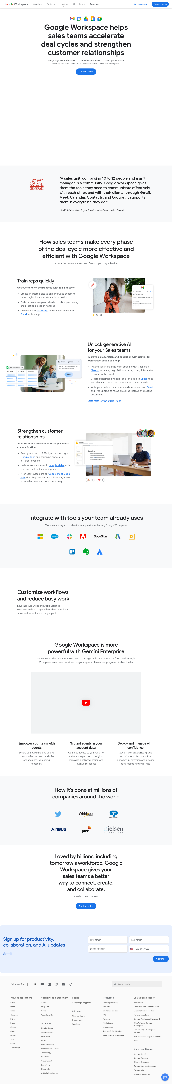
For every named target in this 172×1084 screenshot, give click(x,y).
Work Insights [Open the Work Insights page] (47, 1015)
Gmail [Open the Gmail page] (12, 1003)
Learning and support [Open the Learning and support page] (144, 998)
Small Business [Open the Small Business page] (47, 1032)
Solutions (37, 4)
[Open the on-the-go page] (42, 310)
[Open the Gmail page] (23, 314)
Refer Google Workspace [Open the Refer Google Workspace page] (113, 1035)
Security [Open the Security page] (106, 1007)
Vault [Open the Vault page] (43, 1011)
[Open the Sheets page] (95, 370)
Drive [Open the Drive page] (12, 1019)
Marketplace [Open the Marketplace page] (108, 1023)
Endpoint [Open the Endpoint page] (45, 1007)
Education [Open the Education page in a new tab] (45, 1065)
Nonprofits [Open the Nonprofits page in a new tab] (45, 1069)
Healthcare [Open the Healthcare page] (45, 1057)
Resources (94, 4)
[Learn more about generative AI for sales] (95, 401)
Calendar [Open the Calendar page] (14, 1015)
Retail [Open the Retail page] (43, 1040)
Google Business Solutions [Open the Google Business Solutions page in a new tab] (145, 1066)
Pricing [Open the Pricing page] (82, 4)
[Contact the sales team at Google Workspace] (160, 4)
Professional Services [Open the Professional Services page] (50, 1049)
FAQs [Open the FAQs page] (105, 1015)
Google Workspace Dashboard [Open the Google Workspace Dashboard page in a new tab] (147, 1019)
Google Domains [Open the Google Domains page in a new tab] (141, 1058)
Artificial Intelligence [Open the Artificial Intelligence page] (49, 1073)
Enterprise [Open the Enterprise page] (45, 1036)
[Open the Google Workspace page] (16, 4)
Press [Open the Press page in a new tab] (136, 1040)
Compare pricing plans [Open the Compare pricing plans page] (81, 1003)
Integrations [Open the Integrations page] (108, 1027)
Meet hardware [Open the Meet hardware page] (78, 1016)
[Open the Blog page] (23, 984)
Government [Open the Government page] (46, 1061)
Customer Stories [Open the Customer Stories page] (110, 1011)
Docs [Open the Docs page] (12, 1023)
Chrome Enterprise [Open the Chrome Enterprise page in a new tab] (141, 1062)
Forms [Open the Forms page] (13, 1035)
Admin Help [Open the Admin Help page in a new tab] (138, 1003)
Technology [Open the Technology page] (46, 1053)
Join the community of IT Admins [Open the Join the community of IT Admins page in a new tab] (147, 1036)
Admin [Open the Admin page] (44, 1003)
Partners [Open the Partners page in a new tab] (106, 1019)
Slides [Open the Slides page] (12, 1031)
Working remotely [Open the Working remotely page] (110, 1003)
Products (51, 4)
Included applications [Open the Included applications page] (21, 998)
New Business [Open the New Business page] (47, 1028)
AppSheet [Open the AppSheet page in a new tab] (76, 1024)
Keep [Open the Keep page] (12, 1043)
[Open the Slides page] (144, 378)
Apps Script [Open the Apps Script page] (15, 1047)
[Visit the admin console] (141, 4)
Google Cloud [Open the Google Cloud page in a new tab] (140, 1054)
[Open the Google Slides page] (56, 465)
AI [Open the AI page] (74, 4)
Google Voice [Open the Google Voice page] (77, 1020)
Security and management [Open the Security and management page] (54, 998)
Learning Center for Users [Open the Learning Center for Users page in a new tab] (144, 1011)
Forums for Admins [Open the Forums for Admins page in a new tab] (142, 1015)
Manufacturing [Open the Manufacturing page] (47, 1044)
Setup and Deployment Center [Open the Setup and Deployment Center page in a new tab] (146, 1007)
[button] (165, 1077)
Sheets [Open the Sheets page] (13, 1027)
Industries (64, 4)
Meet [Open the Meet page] (12, 1007)
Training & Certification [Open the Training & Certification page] (112, 1031)
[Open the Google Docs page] (27, 457)
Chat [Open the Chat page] (12, 1011)
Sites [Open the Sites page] (12, 1039)
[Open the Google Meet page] (55, 473)
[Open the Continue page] (161, 959)
